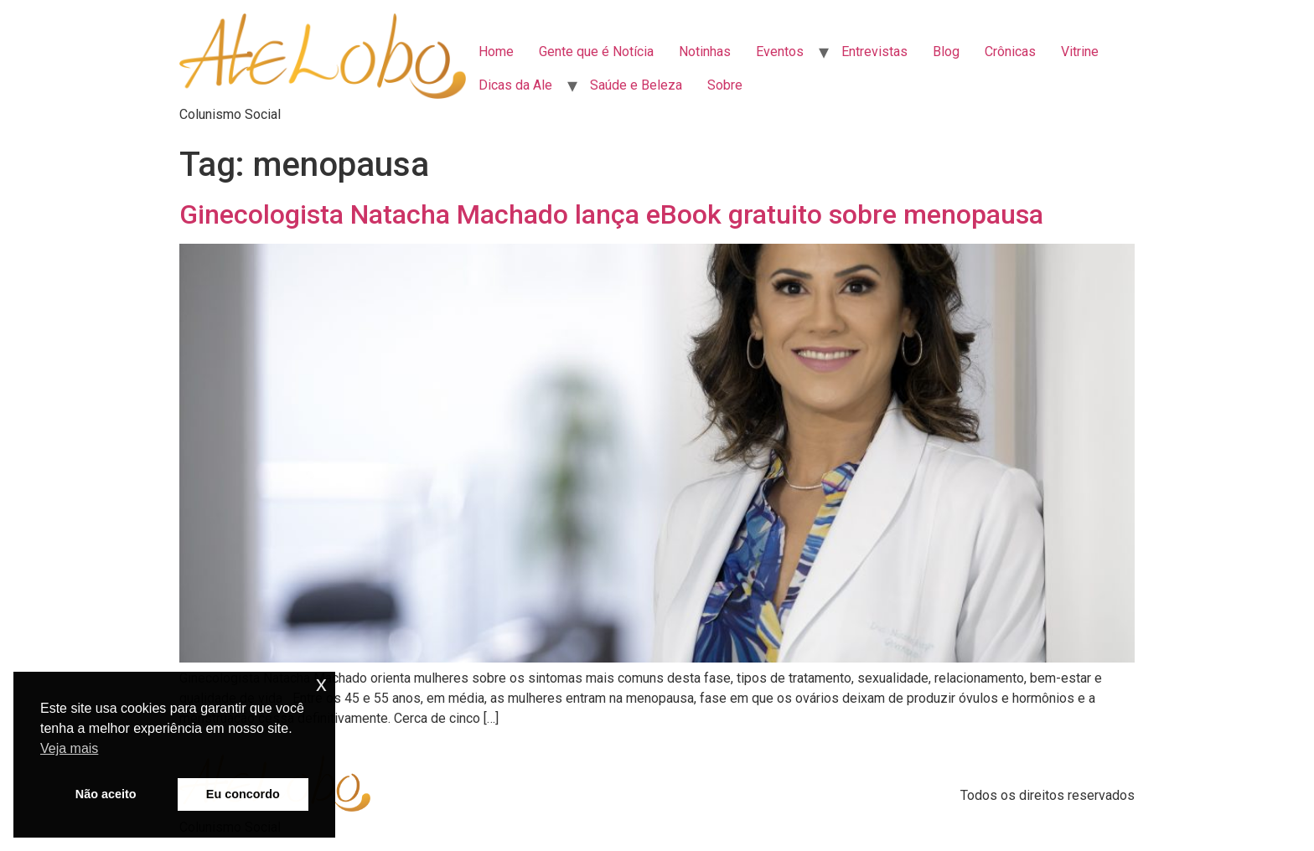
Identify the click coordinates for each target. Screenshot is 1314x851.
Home (496, 51)
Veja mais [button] (69, 748)
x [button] (321, 684)
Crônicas (1010, 51)
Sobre (724, 85)
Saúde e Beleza (636, 85)
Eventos (780, 51)
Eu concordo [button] (243, 794)
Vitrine (1080, 51)
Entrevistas (874, 51)
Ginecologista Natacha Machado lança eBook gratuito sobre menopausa (611, 214)
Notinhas (705, 51)
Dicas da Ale (515, 85)
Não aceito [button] (106, 794)
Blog (946, 51)
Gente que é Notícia (596, 51)
